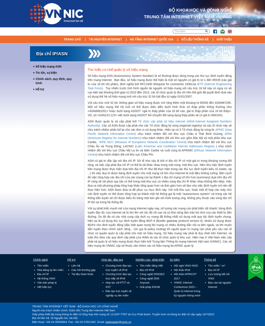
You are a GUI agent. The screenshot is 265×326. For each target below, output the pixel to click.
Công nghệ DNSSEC (152, 274)
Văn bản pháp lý (47, 282)
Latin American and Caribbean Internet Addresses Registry (175, 146)
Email (220, 29)
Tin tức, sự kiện (46, 72)
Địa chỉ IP (43, 274)
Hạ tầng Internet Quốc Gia (151, 39)
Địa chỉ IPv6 (147, 270)
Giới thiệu (224, 39)
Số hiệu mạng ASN (48, 66)
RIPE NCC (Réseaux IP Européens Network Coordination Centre (142, 142)
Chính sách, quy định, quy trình (54, 81)
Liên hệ (75, 265)
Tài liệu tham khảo (82, 274)
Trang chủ (72, 39)
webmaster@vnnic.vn (118, 322)
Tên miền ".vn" (216, 265)
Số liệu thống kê (195, 39)
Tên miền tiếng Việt (151, 265)
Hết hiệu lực (44, 287)
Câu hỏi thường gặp (83, 270)
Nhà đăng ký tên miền (50, 270)
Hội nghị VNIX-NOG (186, 265)
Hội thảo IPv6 (182, 270)
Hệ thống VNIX (46, 278)
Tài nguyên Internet (105, 39)
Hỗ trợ (40, 89)
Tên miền (42, 265)
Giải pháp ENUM (150, 287)
